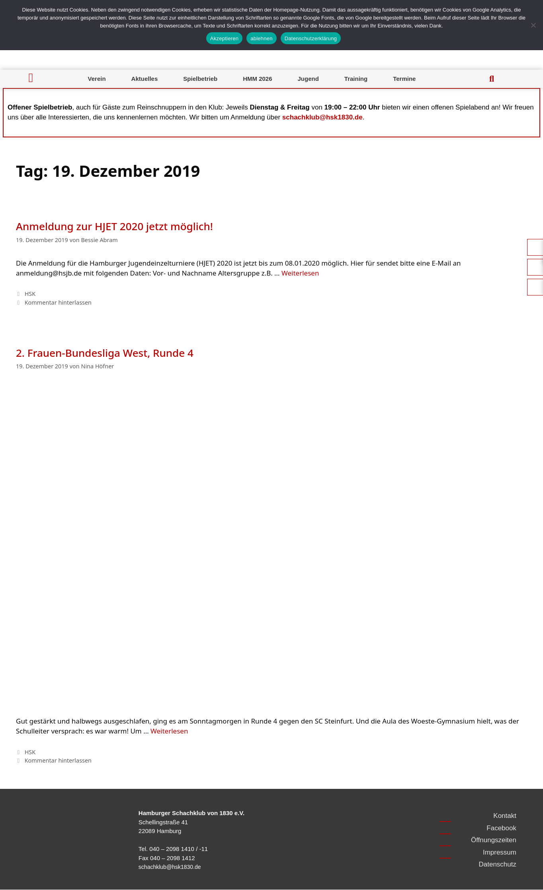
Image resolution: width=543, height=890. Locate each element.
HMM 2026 (257, 78)
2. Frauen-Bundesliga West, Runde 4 (104, 353)
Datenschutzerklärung (311, 38)
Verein (97, 78)
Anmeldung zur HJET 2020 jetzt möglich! (114, 226)
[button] (492, 79)
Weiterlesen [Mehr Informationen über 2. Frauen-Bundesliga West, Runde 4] (169, 730)
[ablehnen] (533, 25)
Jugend (308, 78)
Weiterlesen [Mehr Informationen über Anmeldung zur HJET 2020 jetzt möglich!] (300, 273)
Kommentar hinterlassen (58, 302)
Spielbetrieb (200, 78)
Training (355, 78)
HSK (30, 293)
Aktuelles (144, 78)
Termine (404, 78)
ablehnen (261, 38)
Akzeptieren (224, 38)
